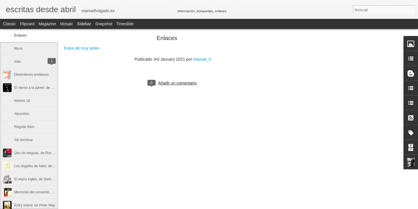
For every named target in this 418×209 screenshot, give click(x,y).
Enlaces (20, 35)
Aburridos (21, 114)
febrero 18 (22, 101)
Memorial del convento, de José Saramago (47, 192)
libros (18, 48)
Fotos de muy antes (82, 48)
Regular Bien (24, 127)
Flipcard (27, 23)
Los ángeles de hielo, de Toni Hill (39, 166)
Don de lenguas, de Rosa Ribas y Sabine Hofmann (53, 153)
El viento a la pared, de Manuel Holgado (45, 88)
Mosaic (66, 23)
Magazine (47, 23)
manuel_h (202, 59)
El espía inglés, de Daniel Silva (38, 179)
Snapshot (103, 23)
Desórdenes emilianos (31, 75)
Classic (9, 23)
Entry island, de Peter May (34, 205)
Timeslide (125, 23)
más (17, 62)
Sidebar (84, 23)
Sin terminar (23, 140)
